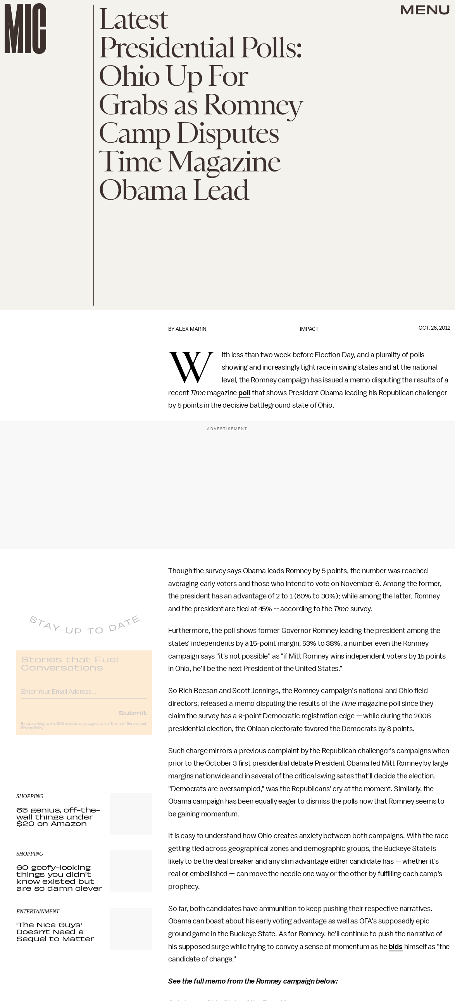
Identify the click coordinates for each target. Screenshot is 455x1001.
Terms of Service (124, 729)
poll (244, 393)
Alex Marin (191, 329)
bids (396, 947)
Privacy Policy (32, 734)
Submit (133, 718)
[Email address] (84, 696)
